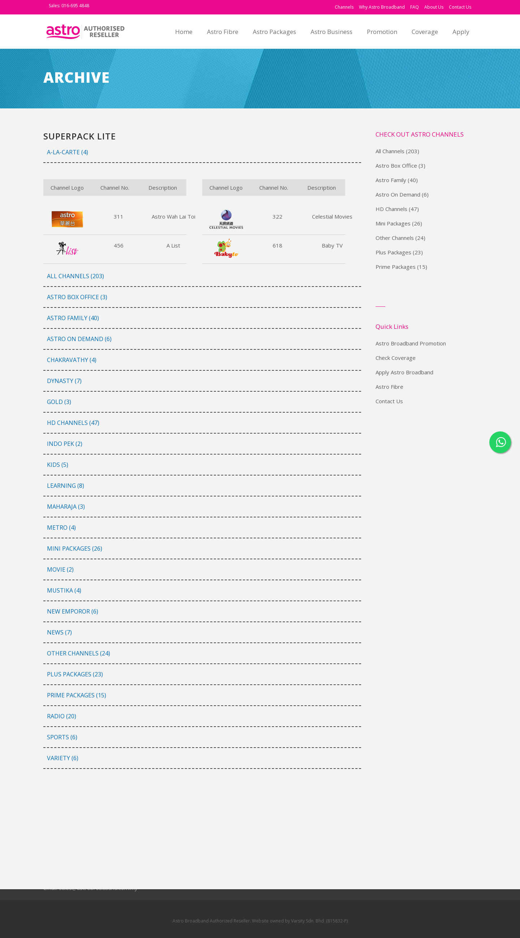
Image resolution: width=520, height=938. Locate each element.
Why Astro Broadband (382, 7)
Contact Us (460, 7)
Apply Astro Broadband (404, 372)
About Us (433, 7)
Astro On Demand (398, 194)
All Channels (390, 151)
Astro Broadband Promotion (411, 343)
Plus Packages (393, 252)
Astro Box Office (396, 165)
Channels (344, 7)
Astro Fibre (389, 386)
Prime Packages (396, 266)
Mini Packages (393, 223)
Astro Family (391, 180)
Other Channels (395, 237)
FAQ (414, 7)
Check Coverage (396, 357)
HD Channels (391, 208)
